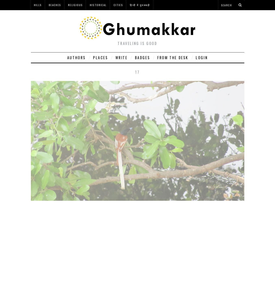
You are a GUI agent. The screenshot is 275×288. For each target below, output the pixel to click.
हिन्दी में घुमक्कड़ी (140, 5)
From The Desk (172, 57)
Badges (142, 57)
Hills (38, 5)
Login (202, 57)
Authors (76, 57)
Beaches (55, 5)
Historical (98, 5)
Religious (75, 5)
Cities (118, 5)
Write (121, 57)
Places (100, 57)
